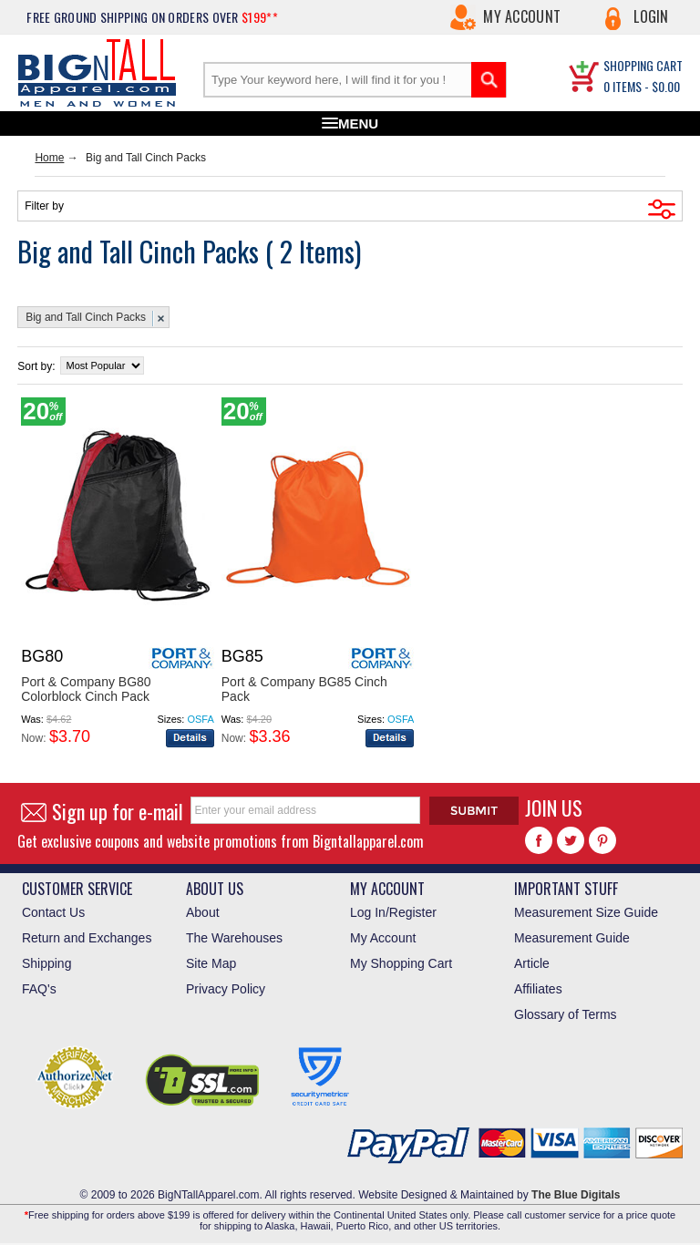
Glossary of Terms (565, 1014)
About (203, 912)
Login (651, 16)
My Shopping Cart (401, 963)
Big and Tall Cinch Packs (86, 317)
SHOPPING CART (643, 65)
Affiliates (538, 989)
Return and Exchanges (86, 938)
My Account (522, 16)
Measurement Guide (572, 938)
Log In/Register (393, 912)
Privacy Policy (225, 989)
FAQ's (39, 989)
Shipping (47, 963)
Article (532, 963)
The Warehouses (234, 938)
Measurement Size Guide (586, 912)
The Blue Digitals (575, 1194)
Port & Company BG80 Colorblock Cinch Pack (85, 689)
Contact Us (53, 912)
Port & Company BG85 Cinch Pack (304, 689)
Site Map (211, 963)
